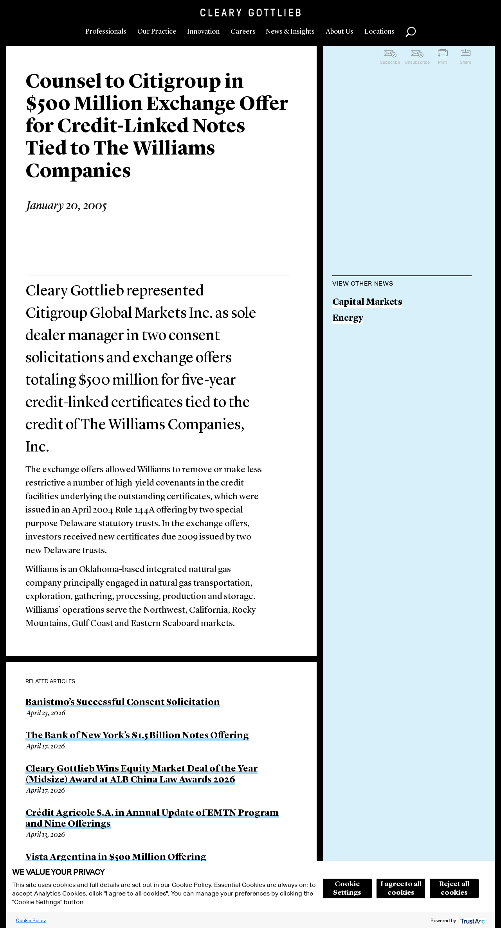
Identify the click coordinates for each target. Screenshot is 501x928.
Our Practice (156, 31)
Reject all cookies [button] (454, 888)
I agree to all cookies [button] (401, 888)
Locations (379, 31)
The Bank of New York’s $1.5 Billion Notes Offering (137, 736)
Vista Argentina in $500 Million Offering (115, 857)
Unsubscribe (417, 62)
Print (442, 62)
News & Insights (290, 31)
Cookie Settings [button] (347, 888)
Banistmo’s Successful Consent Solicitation (122, 702)
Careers (243, 31)
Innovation (203, 31)
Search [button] (410, 32)
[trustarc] (472, 920)
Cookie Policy (31, 920)
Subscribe (390, 62)
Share (465, 62)
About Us (339, 31)
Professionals (105, 31)
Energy (347, 318)
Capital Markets (367, 302)
